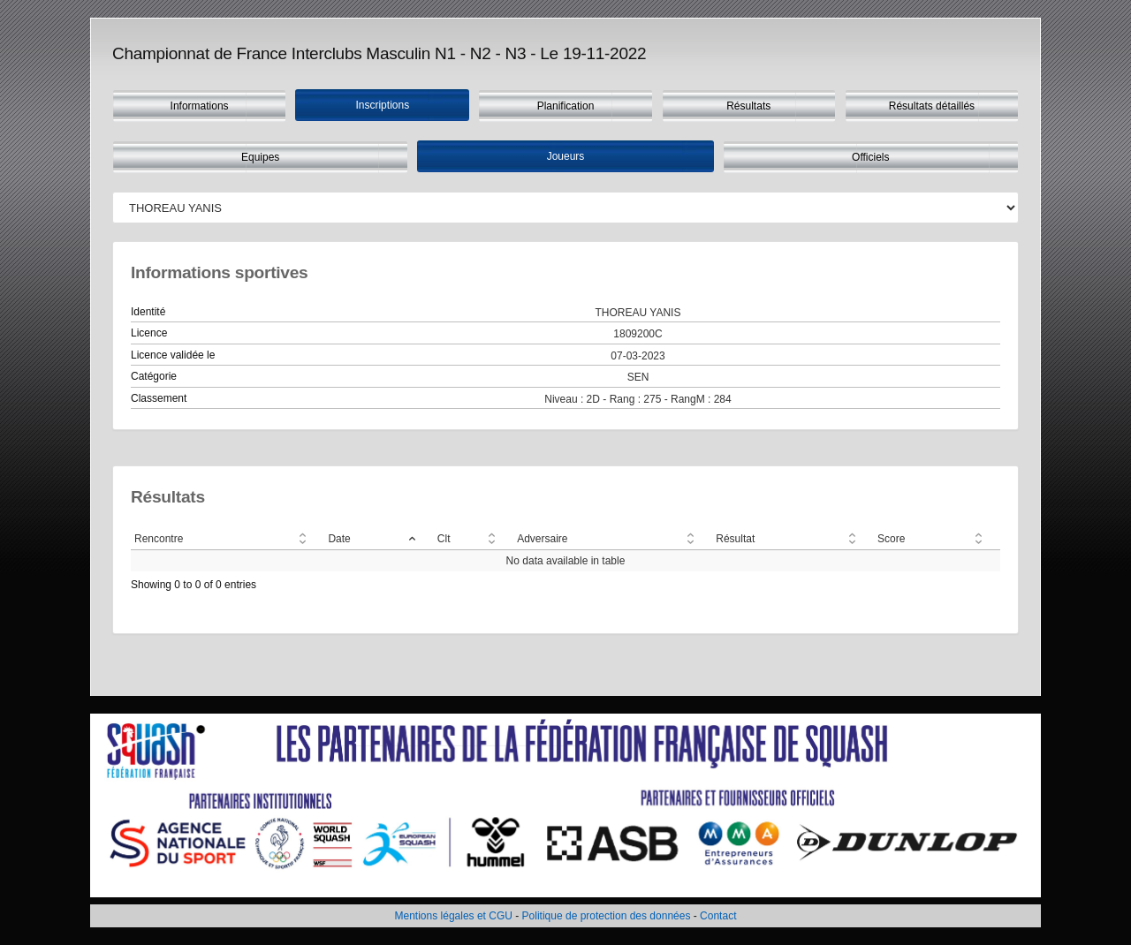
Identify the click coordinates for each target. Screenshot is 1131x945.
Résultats (748, 106)
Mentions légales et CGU (453, 916)
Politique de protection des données (606, 916)
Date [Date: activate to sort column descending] (339, 539)
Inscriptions (382, 105)
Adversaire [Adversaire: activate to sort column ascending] (542, 539)
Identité (148, 312)
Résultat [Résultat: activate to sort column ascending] (735, 539)
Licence (149, 333)
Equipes (260, 157)
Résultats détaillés (932, 106)
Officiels (870, 157)
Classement (158, 398)
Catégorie (154, 376)
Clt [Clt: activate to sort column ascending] (444, 539)
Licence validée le (173, 355)
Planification (566, 106)
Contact (718, 916)
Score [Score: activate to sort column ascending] (891, 539)
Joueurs (566, 156)
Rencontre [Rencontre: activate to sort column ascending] (158, 539)
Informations (200, 106)
